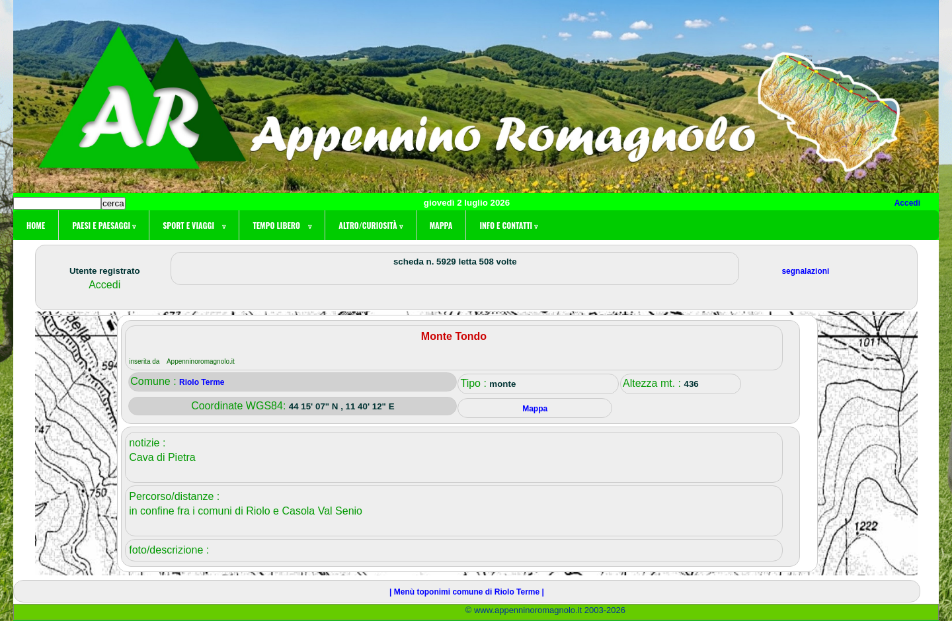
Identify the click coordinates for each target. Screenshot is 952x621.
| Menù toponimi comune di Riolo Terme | (466, 592)
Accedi (907, 203)
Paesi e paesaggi (104, 225)
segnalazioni (805, 271)
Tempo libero (282, 225)
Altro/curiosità (370, 225)
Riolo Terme (201, 382)
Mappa (441, 225)
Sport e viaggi (194, 225)
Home (35, 225)
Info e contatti (508, 225)
